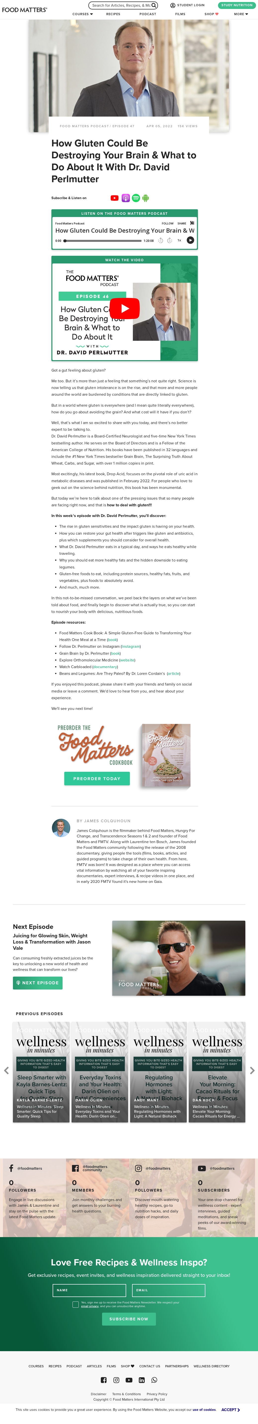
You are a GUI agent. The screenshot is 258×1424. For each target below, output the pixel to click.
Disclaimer (98, 1394)
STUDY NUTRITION (237, 5)
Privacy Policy (157, 1394)
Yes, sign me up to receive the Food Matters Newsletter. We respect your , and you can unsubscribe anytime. (130, 1304)
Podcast (148, 14)
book (112, 639)
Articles (94, 1366)
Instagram (131, 646)
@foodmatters (29, 1168)
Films (180, 14)
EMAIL (142, 1290)
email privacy (90, 1306)
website (127, 660)
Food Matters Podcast (84, 126)
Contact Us (149, 1366)
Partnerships (177, 1366)
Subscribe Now (129, 1319)
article (173, 673)
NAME (62, 1290)
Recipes (113, 14)
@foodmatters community (95, 1168)
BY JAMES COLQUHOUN (104, 821)
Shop (212, 14)
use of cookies (204, 1410)
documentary (105, 666)
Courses (81, 14)
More (239, 14)
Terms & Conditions (126, 1394)
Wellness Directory (212, 1366)
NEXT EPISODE (37, 983)
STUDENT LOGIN (187, 5)
